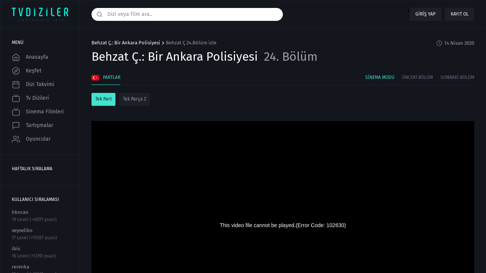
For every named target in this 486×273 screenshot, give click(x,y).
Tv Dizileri (30, 98)
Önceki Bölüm (417, 77)
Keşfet (26, 71)
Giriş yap (425, 14)
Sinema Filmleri (38, 112)
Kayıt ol (460, 14)
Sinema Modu (379, 77)
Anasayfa (30, 57)
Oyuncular (31, 139)
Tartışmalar (32, 125)
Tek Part (103, 99)
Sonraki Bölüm (457, 77)
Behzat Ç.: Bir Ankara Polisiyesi (126, 43)
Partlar (106, 78)
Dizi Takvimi (33, 84)
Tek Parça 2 (134, 99)
